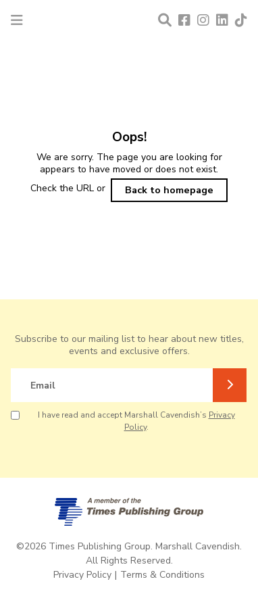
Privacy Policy (82, 574)
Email (42, 385)
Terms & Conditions (162, 574)
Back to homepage (169, 190)
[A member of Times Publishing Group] (129, 512)
